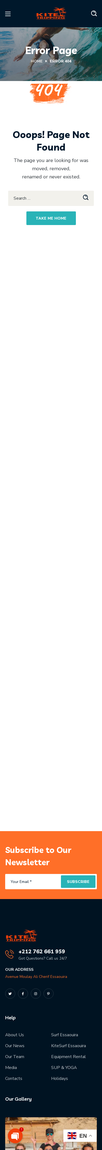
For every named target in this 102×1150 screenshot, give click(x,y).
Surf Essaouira (64, 1035)
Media (11, 1068)
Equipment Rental (68, 1057)
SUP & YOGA (64, 1068)
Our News (14, 1046)
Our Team (14, 1057)
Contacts (13, 1079)
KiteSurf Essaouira (68, 1046)
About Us (14, 1035)
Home (37, 61)
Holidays (59, 1079)
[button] (94, 13)
